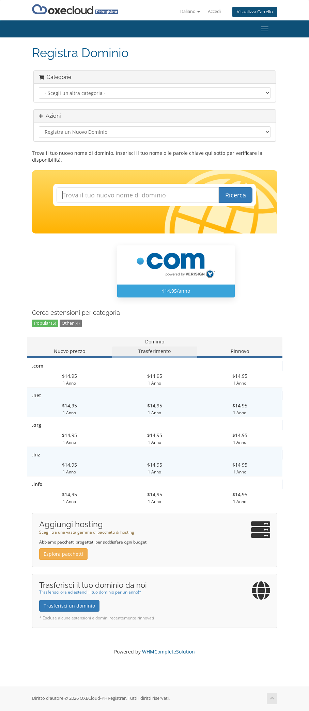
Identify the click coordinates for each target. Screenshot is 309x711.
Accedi (214, 11)
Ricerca (235, 195)
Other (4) (71, 323)
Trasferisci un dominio (69, 605)
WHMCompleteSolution (168, 651)
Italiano (190, 11)
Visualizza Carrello (255, 12)
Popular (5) (45, 323)
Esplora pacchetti (63, 554)
